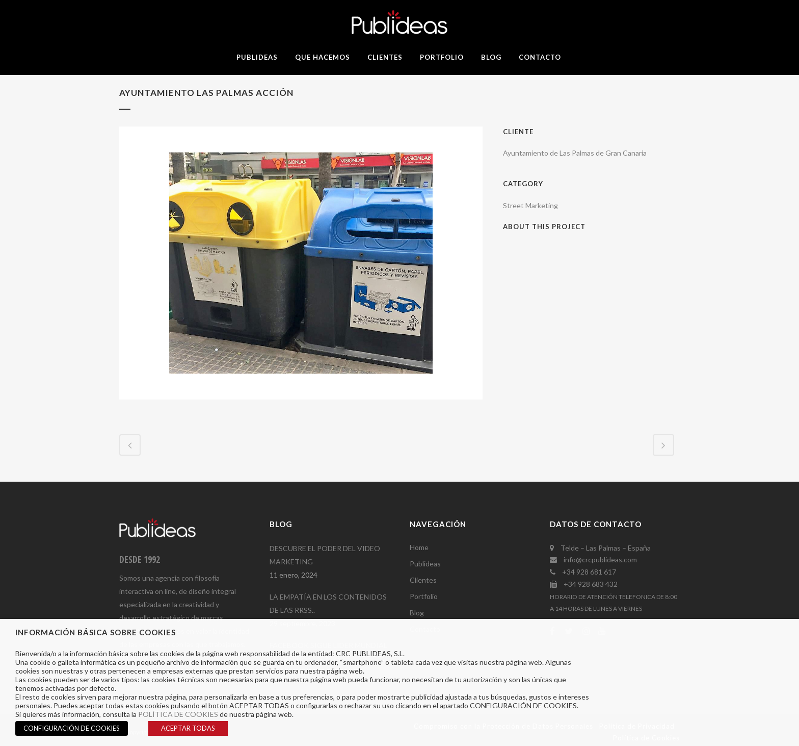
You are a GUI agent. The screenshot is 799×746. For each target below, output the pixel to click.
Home (419, 547)
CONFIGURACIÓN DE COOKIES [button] (71, 728)
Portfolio (424, 596)
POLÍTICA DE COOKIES (178, 714)
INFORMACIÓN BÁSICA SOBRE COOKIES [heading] (95, 632)
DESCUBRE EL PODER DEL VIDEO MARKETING (325, 555)
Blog (417, 612)
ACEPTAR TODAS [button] (188, 728)
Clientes (423, 580)
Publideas (425, 563)
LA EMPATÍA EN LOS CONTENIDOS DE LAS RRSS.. (328, 603)
